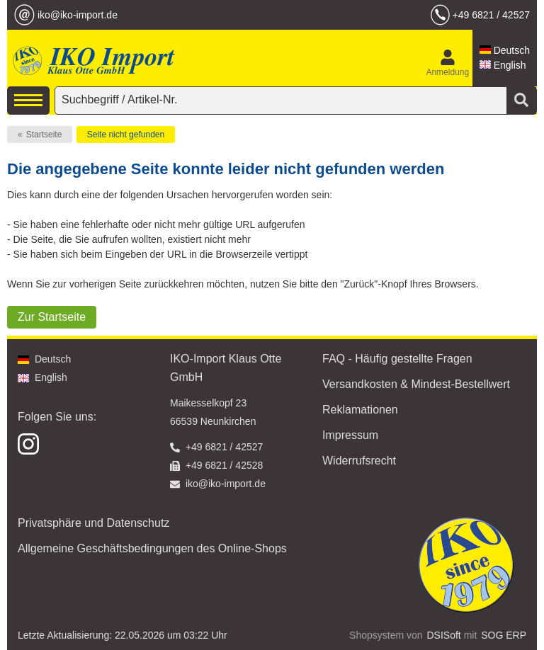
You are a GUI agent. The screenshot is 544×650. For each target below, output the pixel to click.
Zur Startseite (52, 317)
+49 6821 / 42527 (491, 15)
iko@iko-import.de (78, 15)
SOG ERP (503, 635)
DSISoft (444, 635)
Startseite (44, 134)
